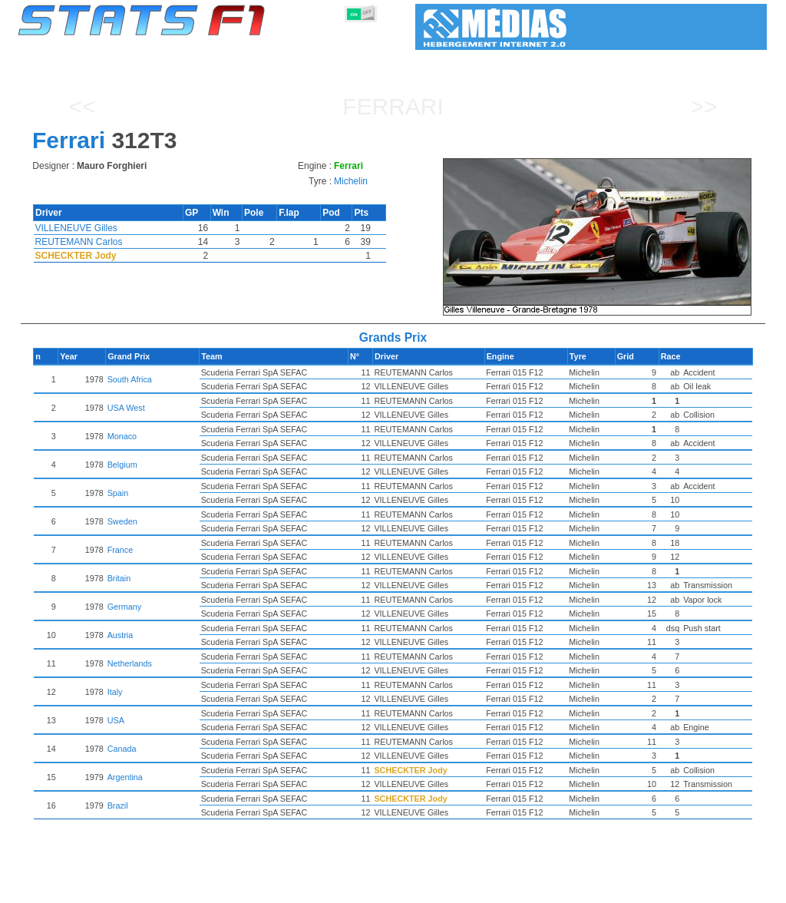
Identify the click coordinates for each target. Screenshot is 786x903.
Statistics (70, 888)
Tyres (433, 888)
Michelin (351, 181)
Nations (481, 888)
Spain (172, 493)
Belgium (177, 464)
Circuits (534, 888)
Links (625, 888)
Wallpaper (678, 888)
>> (703, 106)
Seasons (128, 888)
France (175, 549)
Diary (582, 888)
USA (170, 720)
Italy (169, 691)
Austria (175, 635)
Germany (179, 606)
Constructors (318, 888)
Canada (176, 748)
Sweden (177, 521)
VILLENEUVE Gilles (76, 228)
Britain (174, 578)
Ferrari (393, 106)
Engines (384, 888)
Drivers (254, 888)
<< (81, 106)
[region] (602, 237)
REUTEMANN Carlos (79, 242)
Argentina (179, 777)
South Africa (184, 379)
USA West (181, 407)
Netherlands (184, 663)
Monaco (176, 436)
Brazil (172, 805)
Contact (736, 888)
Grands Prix (193, 888)
